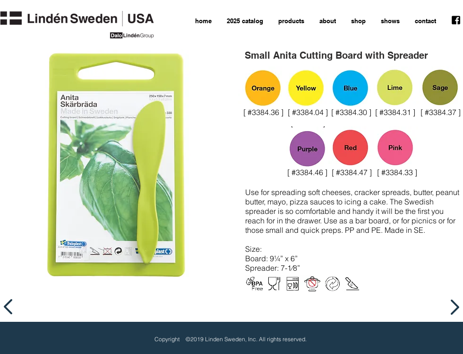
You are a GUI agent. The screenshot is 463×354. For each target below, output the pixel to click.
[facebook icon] (456, 20)
